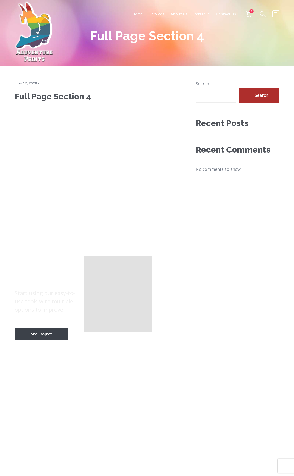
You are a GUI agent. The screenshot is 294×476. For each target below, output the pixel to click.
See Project (41, 333)
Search (202, 83)
